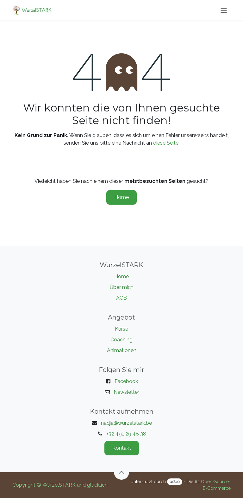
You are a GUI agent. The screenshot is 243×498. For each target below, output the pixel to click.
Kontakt (121, 448)
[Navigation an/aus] (224, 10)
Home (121, 197)
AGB (121, 298)
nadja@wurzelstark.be (126, 423)
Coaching (121, 340)
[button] (121, 472)
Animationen (121, 350)
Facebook (126, 381)
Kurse (121, 329)
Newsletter (126, 392)
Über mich (122, 287)
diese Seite (165, 143)
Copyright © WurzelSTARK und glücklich (60, 485)
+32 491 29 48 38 (126, 434)
